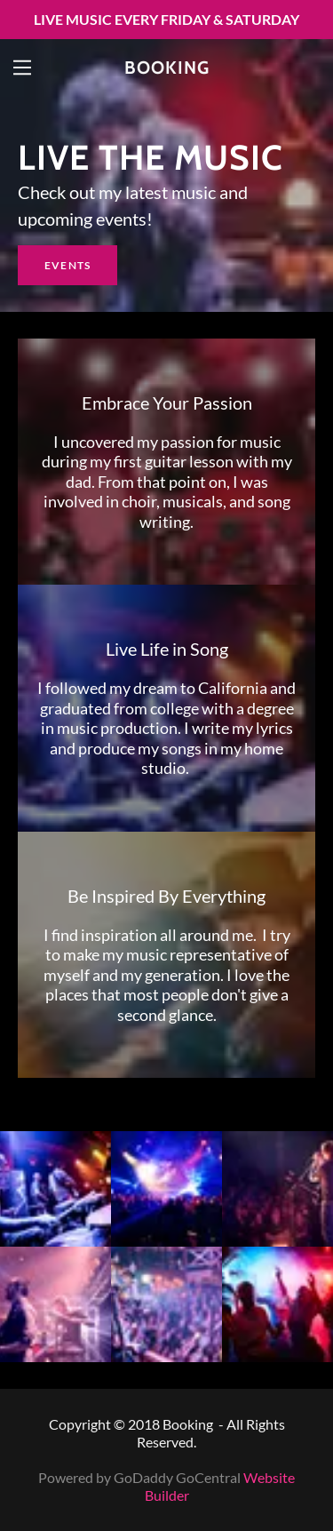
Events (67, 265)
